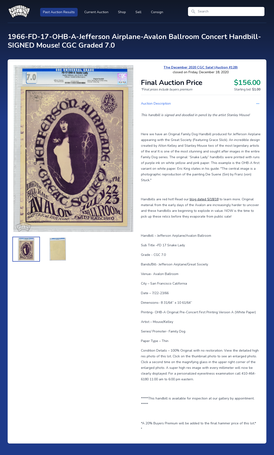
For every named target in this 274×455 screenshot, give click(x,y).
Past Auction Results (59, 12)
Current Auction (96, 12)
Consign (157, 12)
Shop (122, 12)
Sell (138, 12)
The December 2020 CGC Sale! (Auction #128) (201, 67)
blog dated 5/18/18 (204, 199)
